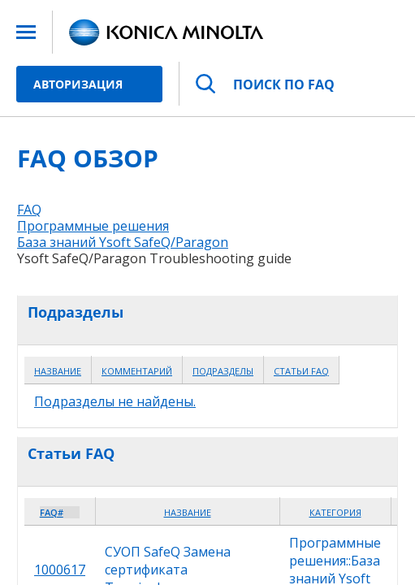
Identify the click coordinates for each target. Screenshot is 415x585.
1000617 (59, 569)
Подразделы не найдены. (115, 401)
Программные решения (93, 226)
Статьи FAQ (301, 371)
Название (57, 371)
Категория (335, 512)
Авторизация (78, 84)
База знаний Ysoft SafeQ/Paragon (122, 242)
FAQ (29, 210)
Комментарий (137, 371)
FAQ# (51, 512)
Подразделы (222, 371)
